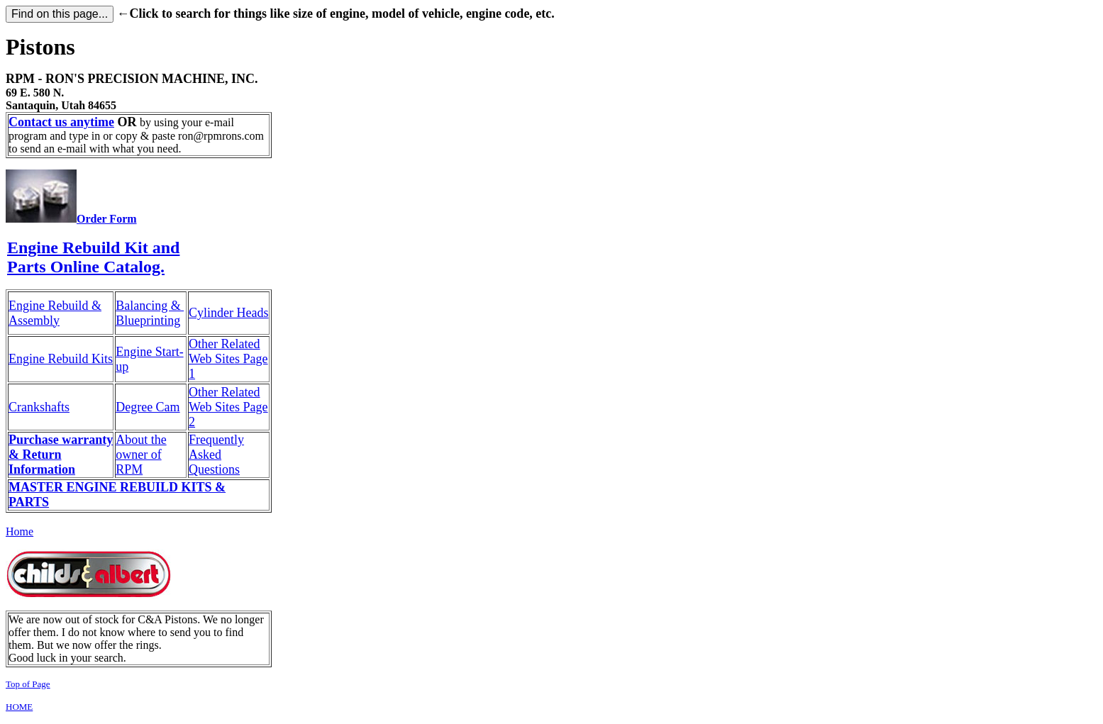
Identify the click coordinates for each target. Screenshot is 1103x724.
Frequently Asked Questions (216, 455)
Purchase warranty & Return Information (61, 455)
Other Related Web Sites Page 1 (228, 359)
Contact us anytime (61, 122)
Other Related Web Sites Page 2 (228, 407)
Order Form (107, 219)
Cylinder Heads (228, 313)
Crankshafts (39, 407)
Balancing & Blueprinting (150, 313)
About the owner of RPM (141, 455)
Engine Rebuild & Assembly (55, 313)
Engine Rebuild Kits (61, 359)
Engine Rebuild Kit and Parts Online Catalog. (93, 257)
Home (19, 531)
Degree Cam (147, 407)
